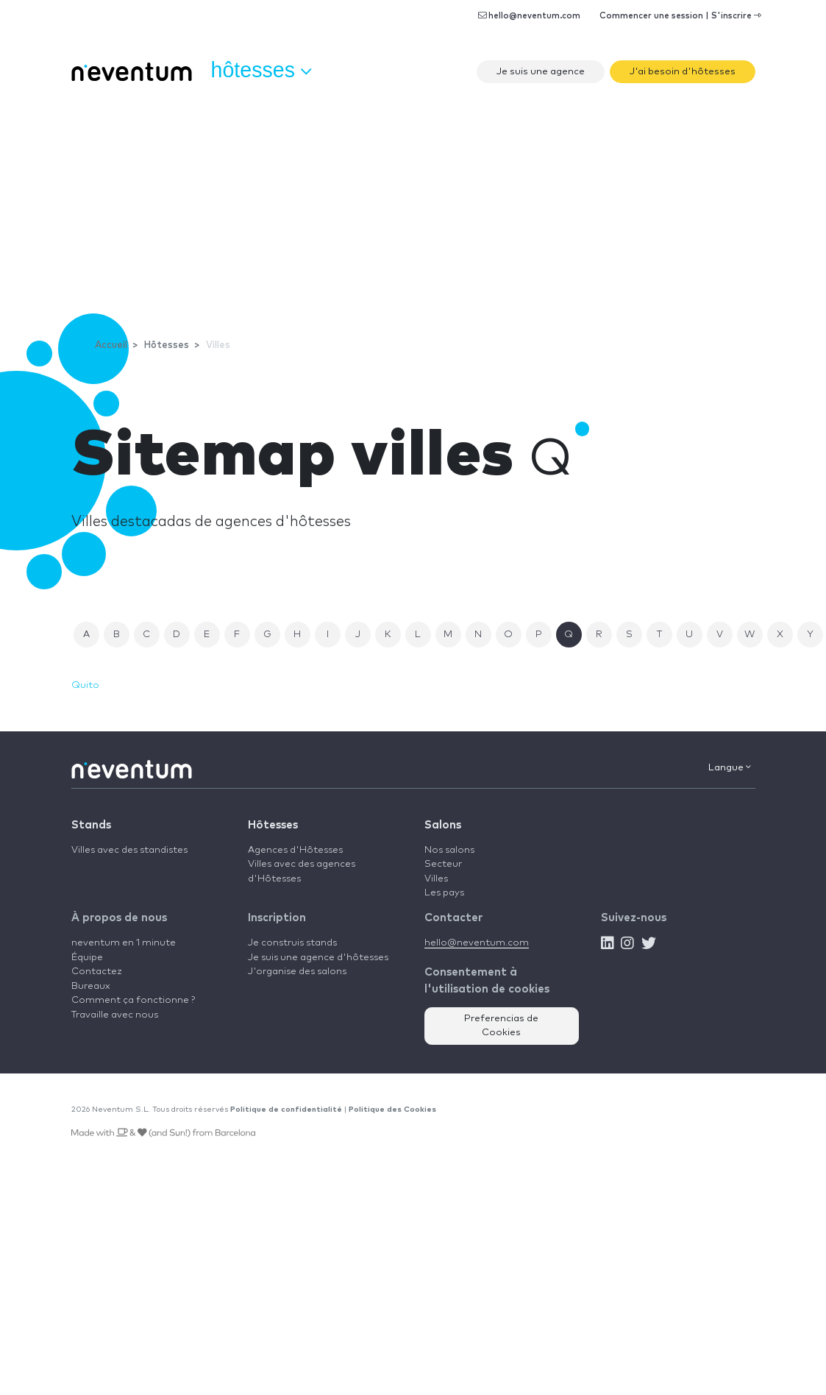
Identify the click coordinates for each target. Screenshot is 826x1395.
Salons (442, 825)
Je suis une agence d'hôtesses (318, 957)
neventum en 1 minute (123, 943)
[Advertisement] (413, 202)
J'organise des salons (297, 971)
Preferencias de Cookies (501, 1026)
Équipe (87, 957)
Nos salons (449, 850)
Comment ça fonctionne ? (133, 1000)
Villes (436, 879)
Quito (85, 685)
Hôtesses (273, 825)
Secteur (443, 864)
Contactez (96, 971)
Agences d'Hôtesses (295, 850)
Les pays (444, 893)
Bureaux (90, 986)
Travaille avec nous (114, 1015)
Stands (91, 825)
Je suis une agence (540, 72)
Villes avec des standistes (129, 850)
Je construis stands (292, 943)
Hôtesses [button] (261, 70)
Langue (729, 767)
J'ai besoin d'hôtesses (683, 72)
